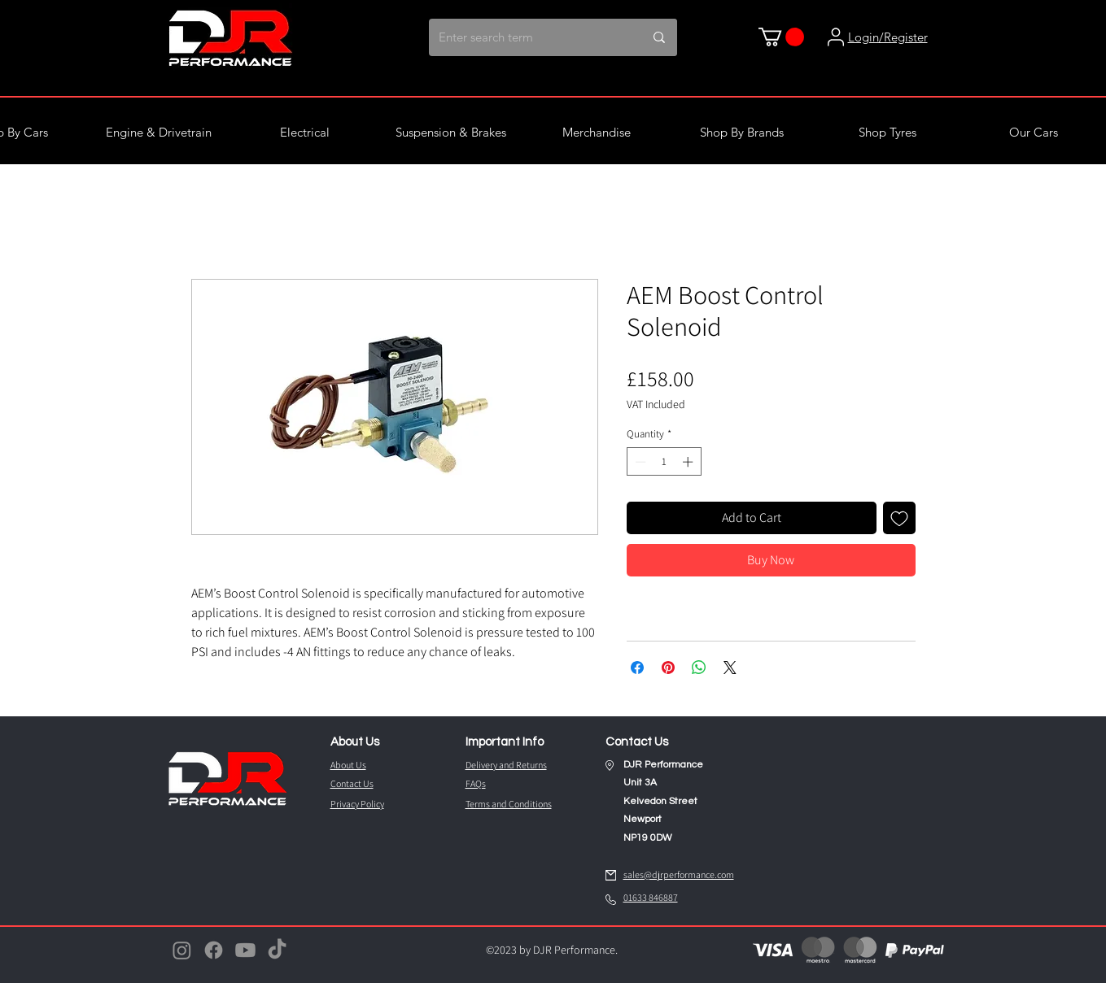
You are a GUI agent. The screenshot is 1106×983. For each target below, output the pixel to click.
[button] (781, 37)
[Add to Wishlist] (899, 518)
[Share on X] (730, 667)
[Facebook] (213, 950)
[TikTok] (277, 950)
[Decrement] (639, 462)
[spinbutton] (664, 462)
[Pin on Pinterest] (668, 667)
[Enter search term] (523, 37)
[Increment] (689, 462)
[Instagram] (182, 950)
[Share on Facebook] (637, 667)
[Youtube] (245, 950)
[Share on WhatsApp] (699, 667)
